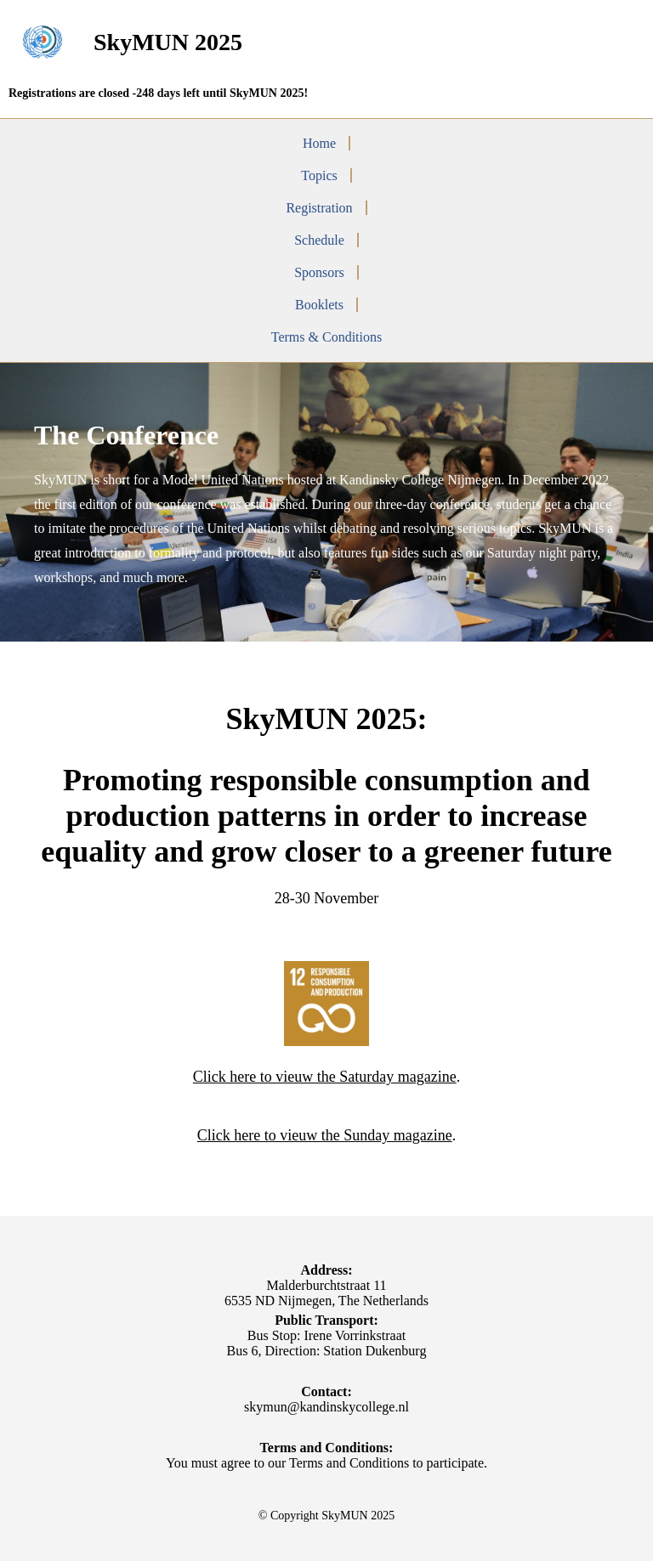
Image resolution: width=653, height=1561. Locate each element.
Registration (319, 208)
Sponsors (319, 272)
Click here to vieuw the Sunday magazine (324, 1135)
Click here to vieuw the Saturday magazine (325, 1076)
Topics (319, 175)
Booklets (319, 304)
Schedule (319, 240)
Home (319, 143)
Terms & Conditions (326, 337)
